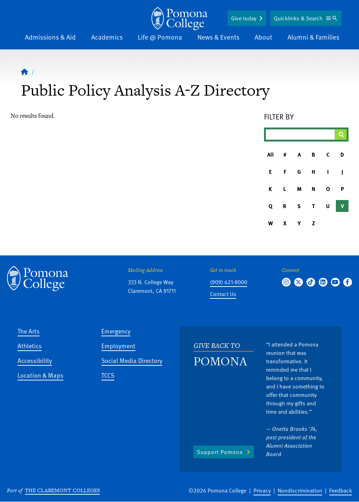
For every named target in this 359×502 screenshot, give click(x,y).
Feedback (340, 490)
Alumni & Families (313, 37)
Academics (107, 37)
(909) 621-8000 (228, 282)
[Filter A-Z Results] (300, 134)
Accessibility (35, 360)
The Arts (29, 331)
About (263, 37)
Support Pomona (220, 452)
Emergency (115, 331)
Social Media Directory (131, 360)
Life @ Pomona (160, 37)
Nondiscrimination (300, 490)
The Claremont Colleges (62, 490)
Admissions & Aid (50, 37)
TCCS (107, 375)
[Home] (179, 18)
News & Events (218, 37)
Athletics (30, 345)
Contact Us (223, 294)
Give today (243, 18)
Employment (118, 345)
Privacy (262, 490)
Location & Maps (40, 375)
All (270, 154)
